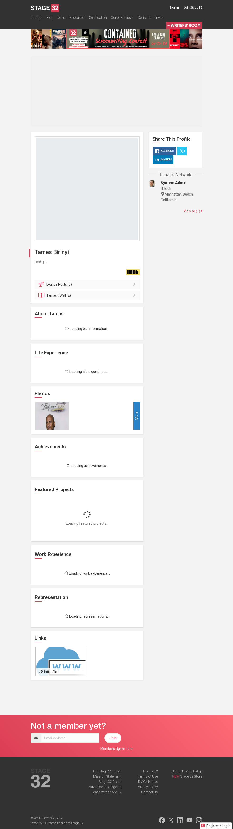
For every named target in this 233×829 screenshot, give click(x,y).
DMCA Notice (148, 782)
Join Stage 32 (193, 7)
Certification (98, 17)
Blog (49, 17)
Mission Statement (107, 776)
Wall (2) (87, 295)
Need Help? (149, 771)
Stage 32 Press (110, 782)
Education (77, 17)
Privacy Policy (147, 787)
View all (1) (193, 211)
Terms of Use (148, 776)
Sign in (174, 7)
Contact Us (149, 792)
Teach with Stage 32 (106, 792)
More (136, 415)
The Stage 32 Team (106, 771)
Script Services (122, 17)
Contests (144, 17)
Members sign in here (116, 749)
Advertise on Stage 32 (105, 787)
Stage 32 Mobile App (187, 771)
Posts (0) (87, 284)
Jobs (61, 17)
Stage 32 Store (191, 776)
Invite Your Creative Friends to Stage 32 (57, 823)
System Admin (173, 183)
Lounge (36, 17)
